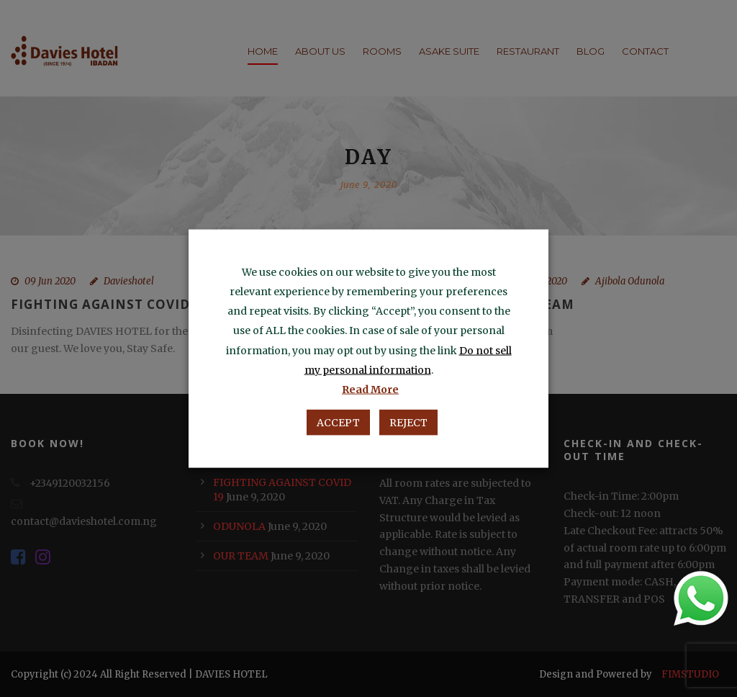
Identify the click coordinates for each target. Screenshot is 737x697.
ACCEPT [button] (338, 421)
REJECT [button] (408, 421)
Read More (370, 388)
